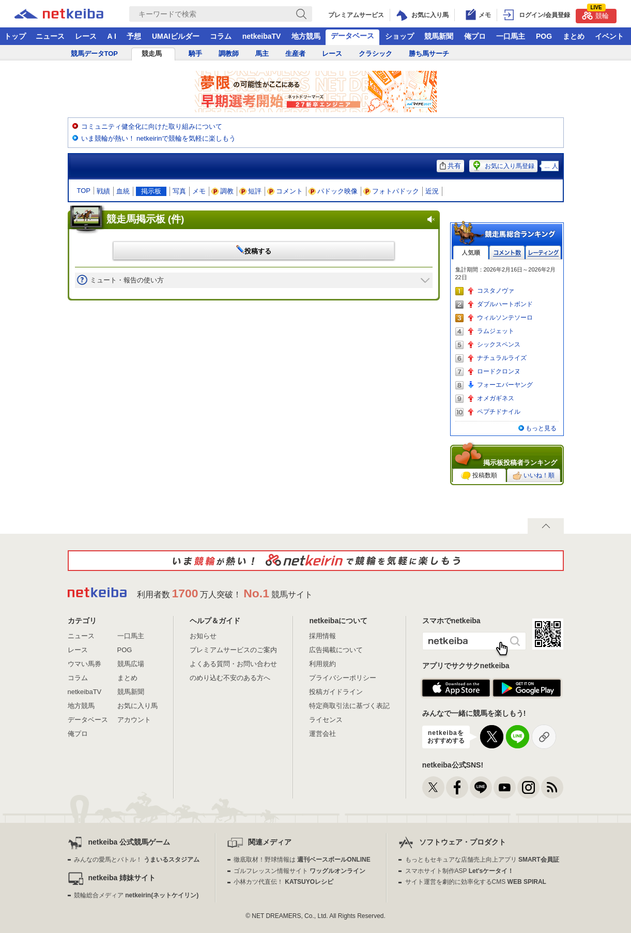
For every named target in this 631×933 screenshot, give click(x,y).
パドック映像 (333, 191)
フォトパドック (391, 191)
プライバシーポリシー (342, 678)
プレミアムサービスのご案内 (233, 650)
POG (544, 36)
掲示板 (151, 191)
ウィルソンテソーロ (505, 317)
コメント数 (507, 253)
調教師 (229, 53)
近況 (432, 191)
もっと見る (541, 428)
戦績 (103, 191)
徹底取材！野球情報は (302, 859)
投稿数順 (479, 476)
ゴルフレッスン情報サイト (299, 871)
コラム (221, 36)
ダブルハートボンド (505, 304)
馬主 (262, 53)
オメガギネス (495, 398)
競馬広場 (130, 664)
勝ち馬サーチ (429, 53)
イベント (609, 36)
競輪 (595, 14)
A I (111, 36)
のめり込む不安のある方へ (230, 678)
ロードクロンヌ (498, 371)
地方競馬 (305, 36)
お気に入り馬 (137, 706)
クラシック (375, 53)
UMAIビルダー (175, 36)
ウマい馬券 (84, 664)
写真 (179, 191)
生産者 (295, 53)
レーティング (543, 253)
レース (86, 36)
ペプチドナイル (498, 411)
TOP (84, 190)
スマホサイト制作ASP (459, 871)
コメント (285, 191)
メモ (199, 191)
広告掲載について (336, 650)
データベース (352, 36)
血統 (123, 191)
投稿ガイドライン (336, 692)
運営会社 (322, 734)
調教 (223, 191)
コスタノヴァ (495, 290)
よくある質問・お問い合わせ (233, 664)
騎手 (195, 53)
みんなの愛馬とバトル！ (136, 859)
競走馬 (152, 53)
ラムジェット (495, 331)
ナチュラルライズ (502, 358)
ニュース (50, 36)
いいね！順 (534, 476)
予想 (134, 36)
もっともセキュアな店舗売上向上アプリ (482, 859)
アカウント (134, 720)
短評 (250, 191)
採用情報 (322, 636)
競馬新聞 (438, 36)
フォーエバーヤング (505, 384)
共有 (450, 166)
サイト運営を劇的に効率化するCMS (475, 881)
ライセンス (326, 720)
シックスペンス (498, 344)
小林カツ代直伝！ (283, 881)
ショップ (399, 36)
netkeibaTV (261, 36)
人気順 (470, 253)
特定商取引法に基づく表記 (349, 706)
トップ (15, 36)
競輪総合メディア (136, 895)
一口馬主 (510, 36)
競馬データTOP (94, 53)
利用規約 (322, 664)
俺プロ (475, 36)
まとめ (573, 36)
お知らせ (203, 636)
